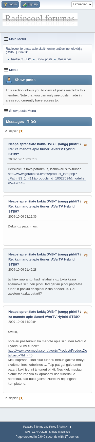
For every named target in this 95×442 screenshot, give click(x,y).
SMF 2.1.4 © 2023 (36, 431)
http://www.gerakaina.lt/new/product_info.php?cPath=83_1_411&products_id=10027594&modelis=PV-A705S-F (47, 178)
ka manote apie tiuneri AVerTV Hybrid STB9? (44, 317)
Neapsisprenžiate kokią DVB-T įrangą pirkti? (44, 144)
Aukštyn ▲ (65, 426)
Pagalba (28, 426)
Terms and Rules (46, 426)
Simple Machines (59, 431)
